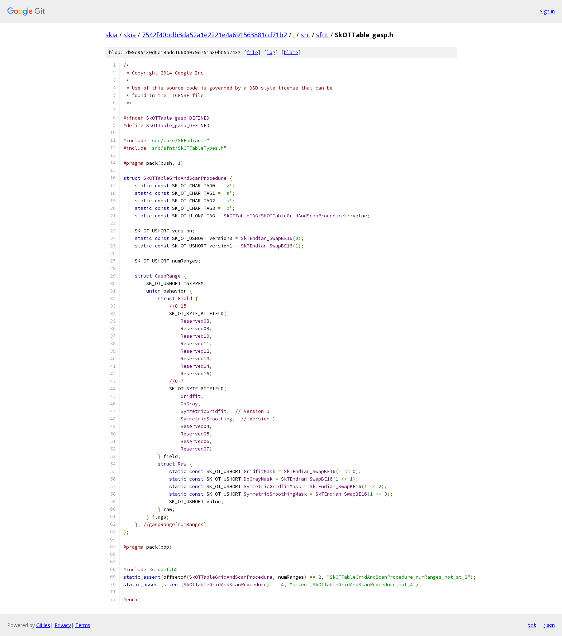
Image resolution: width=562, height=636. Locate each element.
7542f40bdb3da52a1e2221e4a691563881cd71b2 (214, 34)
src (305, 34)
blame (291, 52)
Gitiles (43, 625)
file (252, 52)
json (549, 625)
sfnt (322, 34)
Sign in (547, 11)
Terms (82, 625)
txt (532, 625)
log (271, 52)
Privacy (62, 625)
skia (111, 34)
